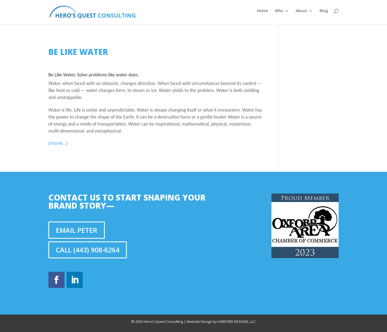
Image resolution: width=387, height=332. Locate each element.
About (301, 11)
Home (262, 11)
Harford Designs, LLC (237, 321)
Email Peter (76, 230)
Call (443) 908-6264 (87, 249)
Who (279, 11)
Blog (324, 11)
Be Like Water (78, 51)
